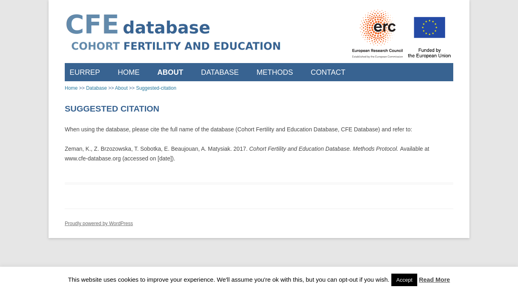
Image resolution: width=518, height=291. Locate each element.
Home (129, 72)
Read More (434, 279)
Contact (328, 72)
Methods (275, 72)
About (170, 72)
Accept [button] (404, 280)
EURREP (85, 72)
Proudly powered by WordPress (99, 223)
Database (220, 72)
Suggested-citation (156, 88)
